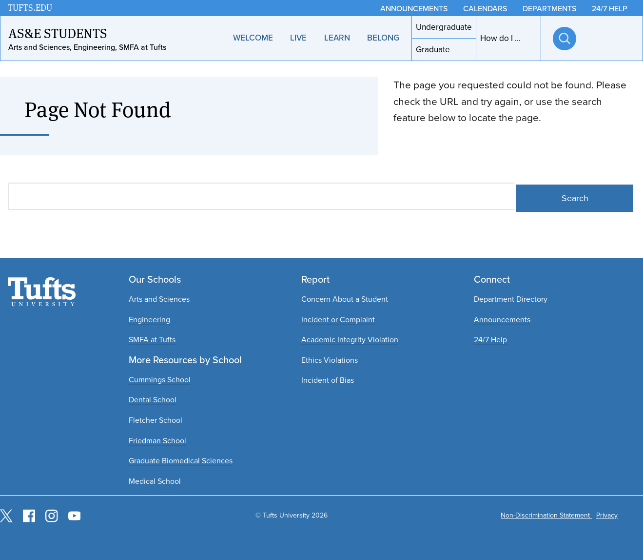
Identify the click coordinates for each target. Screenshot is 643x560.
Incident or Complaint (338, 319)
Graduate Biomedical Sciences (181, 460)
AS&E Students (57, 32)
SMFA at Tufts (152, 339)
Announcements (502, 319)
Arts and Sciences (159, 299)
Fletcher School (155, 420)
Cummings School (160, 379)
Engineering (149, 319)
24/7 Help (490, 339)
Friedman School (157, 440)
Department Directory (510, 299)
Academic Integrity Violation (349, 339)
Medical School (155, 481)
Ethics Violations (329, 360)
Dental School (152, 399)
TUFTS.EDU (30, 7)
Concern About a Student (344, 299)
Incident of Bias (327, 380)
